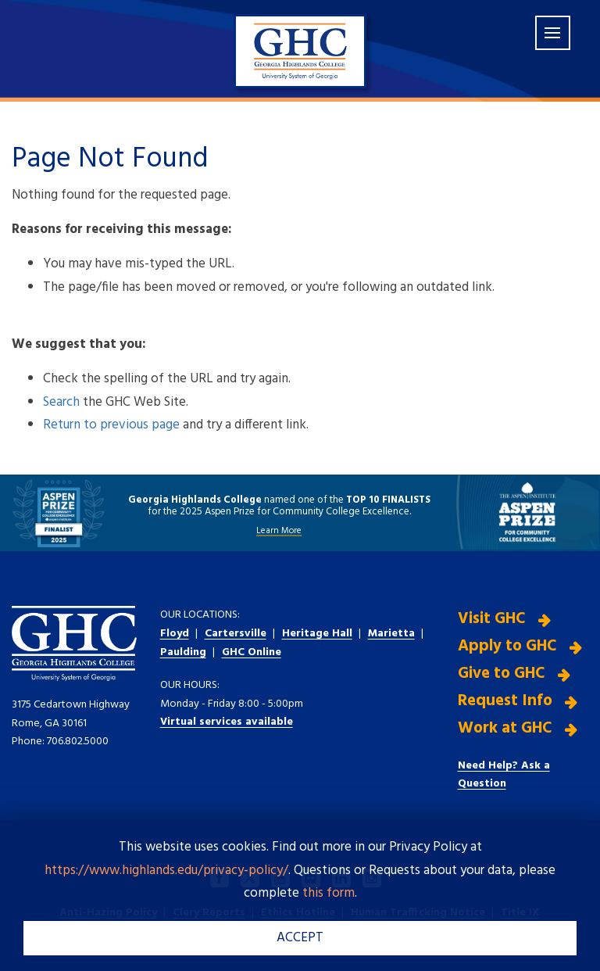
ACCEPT (300, 937)
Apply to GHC (507, 646)
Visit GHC (492, 619)
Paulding (183, 652)
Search (61, 402)
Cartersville (235, 634)
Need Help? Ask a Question (504, 775)
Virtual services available (226, 722)
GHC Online (251, 652)
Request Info (505, 701)
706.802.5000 (78, 742)
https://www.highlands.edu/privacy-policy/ (166, 870)
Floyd (174, 634)
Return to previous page (111, 424)
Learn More (279, 531)
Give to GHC (501, 673)
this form (328, 893)
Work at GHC (505, 728)
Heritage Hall (317, 634)
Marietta (391, 634)
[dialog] (553, 924)
